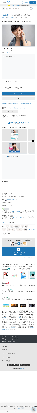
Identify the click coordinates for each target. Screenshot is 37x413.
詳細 (19, 408)
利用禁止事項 (5, 103)
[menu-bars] (3, 8)
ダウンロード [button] (18, 93)
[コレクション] (21, 411)
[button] (26, 2)
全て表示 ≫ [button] (32, 229)
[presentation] (33, 275)
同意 (22, 408)
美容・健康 (10, 17)
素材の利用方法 (14, 103)
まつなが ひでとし (10, 52)
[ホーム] (8, 411)
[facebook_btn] (11, 365)
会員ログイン (6, 317)
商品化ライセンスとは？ (20, 108)
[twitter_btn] (8, 365)
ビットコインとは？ (29, 257)
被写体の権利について (25, 103)
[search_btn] (10, 8)
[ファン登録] (15, 411)
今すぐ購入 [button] (10, 111)
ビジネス (9, 15)
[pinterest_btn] (14, 365)
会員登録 (13, 327)
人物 (8, 14)
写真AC (4, 14)
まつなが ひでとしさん (15, 211)
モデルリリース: (6, 222)
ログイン (20, 317)
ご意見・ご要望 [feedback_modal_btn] (25, 365)
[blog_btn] (17, 365)
